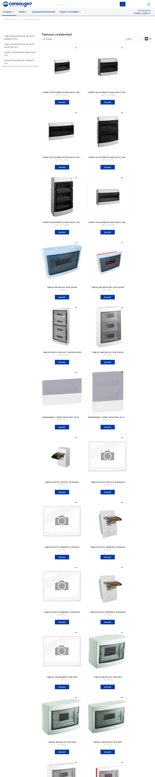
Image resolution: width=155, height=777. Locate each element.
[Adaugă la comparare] (59, 47)
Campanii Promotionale (43, 12)
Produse (7, 12)
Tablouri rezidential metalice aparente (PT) (19, 37)
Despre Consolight (69, 12)
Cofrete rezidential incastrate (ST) (20, 53)
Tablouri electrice (11, 19)
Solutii (22, 12)
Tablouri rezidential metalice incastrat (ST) (19, 45)
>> (151, 719)
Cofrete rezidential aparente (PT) (19, 61)
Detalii (53, 85)
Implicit (129, 39)
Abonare (116, 755)
